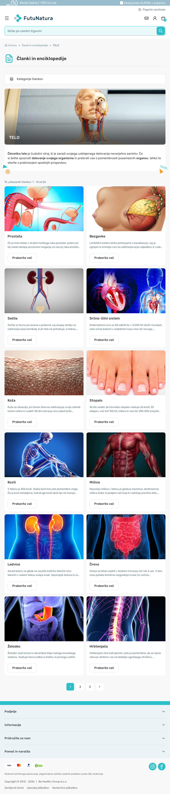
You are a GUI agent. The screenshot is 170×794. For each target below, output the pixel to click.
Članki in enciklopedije (35, 45)
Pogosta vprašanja (151, 9)
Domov (11, 45)
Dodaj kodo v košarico (144, 3)
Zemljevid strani (14, 787)
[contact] (146, 18)
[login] (155, 18)
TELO (56, 45)
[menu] (8, 18)
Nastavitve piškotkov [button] (65, 787)
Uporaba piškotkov (38, 787)
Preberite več (22, 258)
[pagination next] (100, 687)
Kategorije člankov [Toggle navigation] (26, 79)
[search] (85, 31)
